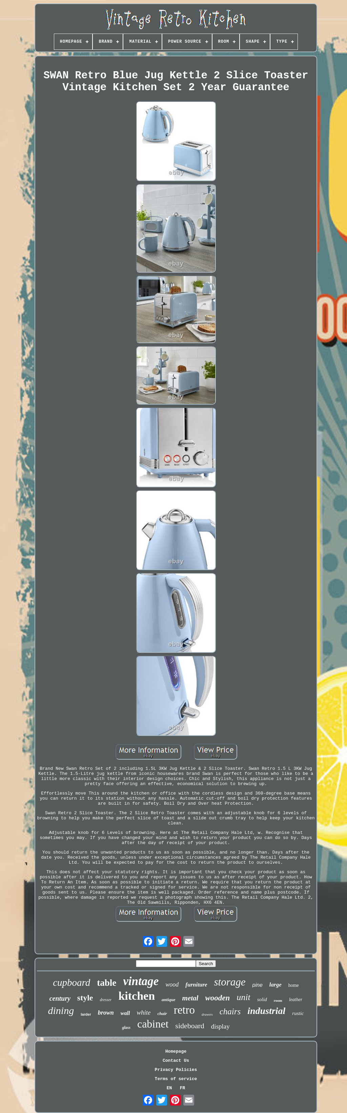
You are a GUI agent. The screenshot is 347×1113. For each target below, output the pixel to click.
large (275, 984)
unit (243, 997)
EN (169, 1088)
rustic (298, 1013)
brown (106, 1012)
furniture (196, 984)
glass (126, 1027)
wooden (217, 998)
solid (262, 999)
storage (230, 982)
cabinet (152, 1024)
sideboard (189, 1025)
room (278, 1000)
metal (190, 998)
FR (182, 1088)
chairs (230, 1011)
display (220, 1026)
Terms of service (176, 1078)
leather (296, 999)
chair (162, 1013)
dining (61, 1010)
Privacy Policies (176, 1069)
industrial (266, 1010)
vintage (141, 981)
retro (184, 1010)
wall (125, 1013)
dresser (106, 999)
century (59, 998)
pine (257, 985)
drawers (207, 1014)
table (106, 983)
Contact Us (176, 1060)
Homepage (175, 1051)
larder (86, 1014)
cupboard (71, 982)
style (85, 997)
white (143, 1012)
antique (168, 999)
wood (172, 984)
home (293, 985)
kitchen (136, 996)
